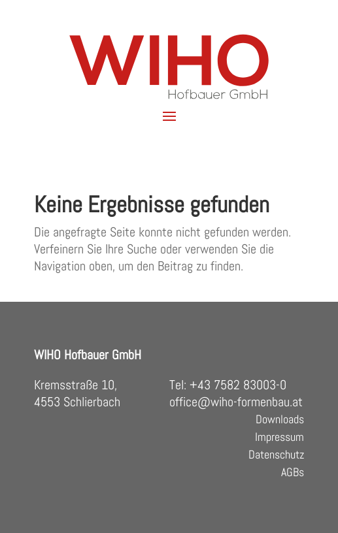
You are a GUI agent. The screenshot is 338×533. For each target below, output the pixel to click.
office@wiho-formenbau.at (236, 401)
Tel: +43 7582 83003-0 (227, 384)
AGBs (292, 471)
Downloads (280, 419)
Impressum (279, 436)
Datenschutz (276, 454)
